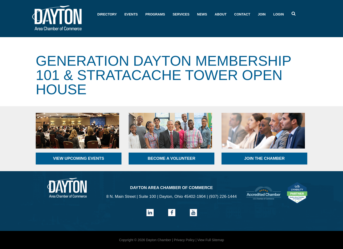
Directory (107, 14)
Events (131, 14)
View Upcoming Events (78, 158)
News (202, 14)
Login (278, 14)
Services (181, 14)
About (221, 14)
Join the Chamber (264, 158)
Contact (242, 14)
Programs (155, 14)
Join (262, 14)
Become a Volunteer (171, 158)
